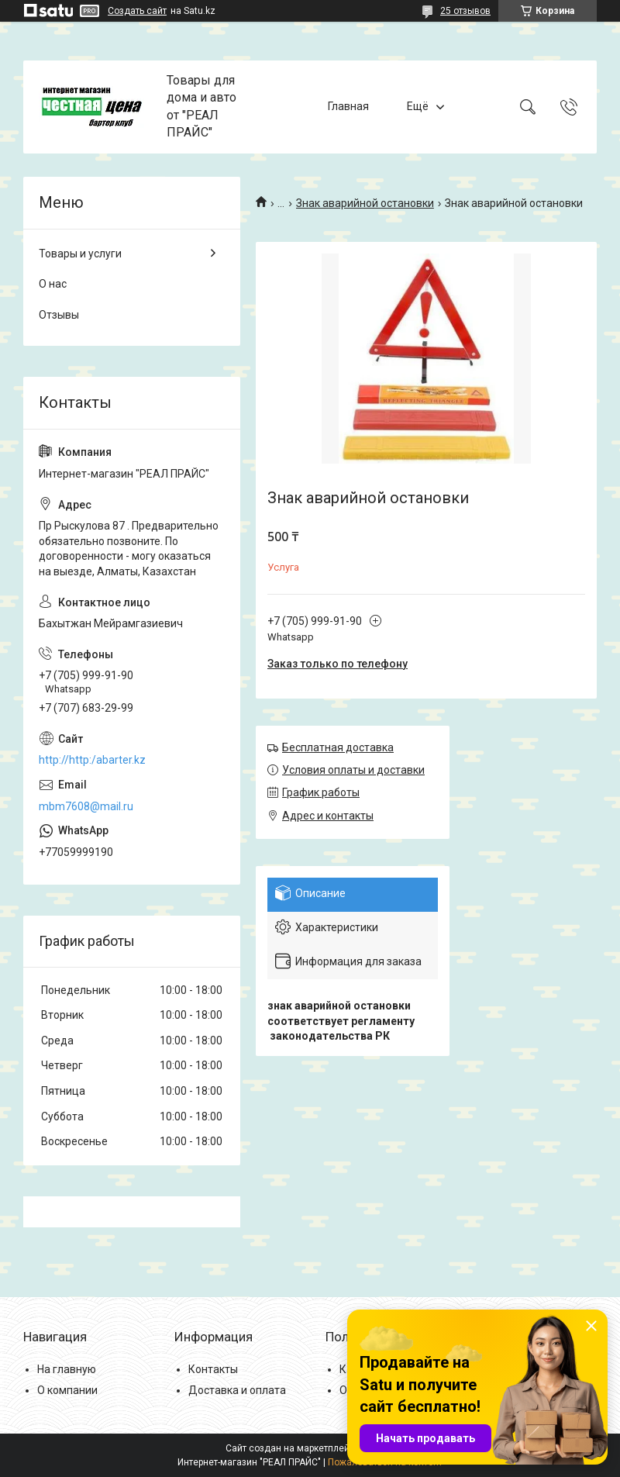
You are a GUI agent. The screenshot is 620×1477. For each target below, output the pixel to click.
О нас (53, 284)
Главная (348, 106)
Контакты (213, 1369)
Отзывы (59, 315)
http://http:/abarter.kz (92, 760)
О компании (67, 1390)
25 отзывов (465, 10)
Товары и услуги (80, 253)
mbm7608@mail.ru (86, 806)
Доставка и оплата (237, 1390)
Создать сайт (137, 10)
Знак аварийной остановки (365, 203)
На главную (66, 1369)
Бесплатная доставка (338, 747)
